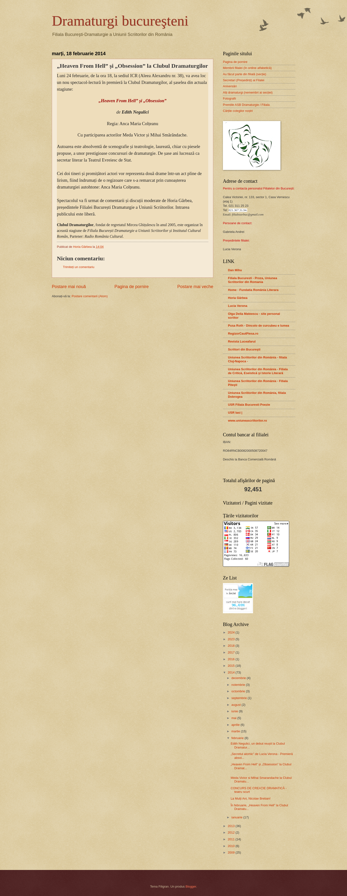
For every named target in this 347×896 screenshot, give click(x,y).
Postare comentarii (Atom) (90, 296)
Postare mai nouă (69, 286)
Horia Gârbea (237, 298)
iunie (235, 711)
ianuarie (237, 817)
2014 (231, 672)
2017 (231, 652)
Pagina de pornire (131, 286)
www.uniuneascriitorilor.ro (247, 420)
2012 (231, 832)
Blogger (191, 886)
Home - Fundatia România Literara (253, 290)
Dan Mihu (235, 270)
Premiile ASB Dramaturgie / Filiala (246, 105)
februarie (237, 738)
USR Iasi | (235, 412)
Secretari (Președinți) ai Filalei (243, 80)
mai (234, 718)
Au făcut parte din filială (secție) (244, 74)
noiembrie (238, 685)
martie (236, 731)
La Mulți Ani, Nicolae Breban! (250, 798)
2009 (231, 852)
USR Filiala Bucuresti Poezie (249, 404)
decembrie (239, 678)
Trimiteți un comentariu (78, 267)
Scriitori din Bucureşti (244, 349)
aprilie (235, 725)
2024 (231, 632)
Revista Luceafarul (242, 341)
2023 (231, 639)
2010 (231, 846)
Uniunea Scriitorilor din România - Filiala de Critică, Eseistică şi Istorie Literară (258, 371)
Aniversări (230, 86)
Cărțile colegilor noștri (238, 111)
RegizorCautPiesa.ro (243, 333)
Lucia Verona (237, 306)
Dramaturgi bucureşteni (120, 21)
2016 (231, 659)
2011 (231, 839)
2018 (231, 645)
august (236, 705)
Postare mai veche (195, 286)
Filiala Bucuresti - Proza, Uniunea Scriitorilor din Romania (252, 280)
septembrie (239, 698)
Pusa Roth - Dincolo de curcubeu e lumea (258, 325)
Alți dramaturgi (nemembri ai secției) (248, 92)
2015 (231, 665)
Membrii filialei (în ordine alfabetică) (247, 68)
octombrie (238, 691)
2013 (231, 826)
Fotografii (229, 98)
